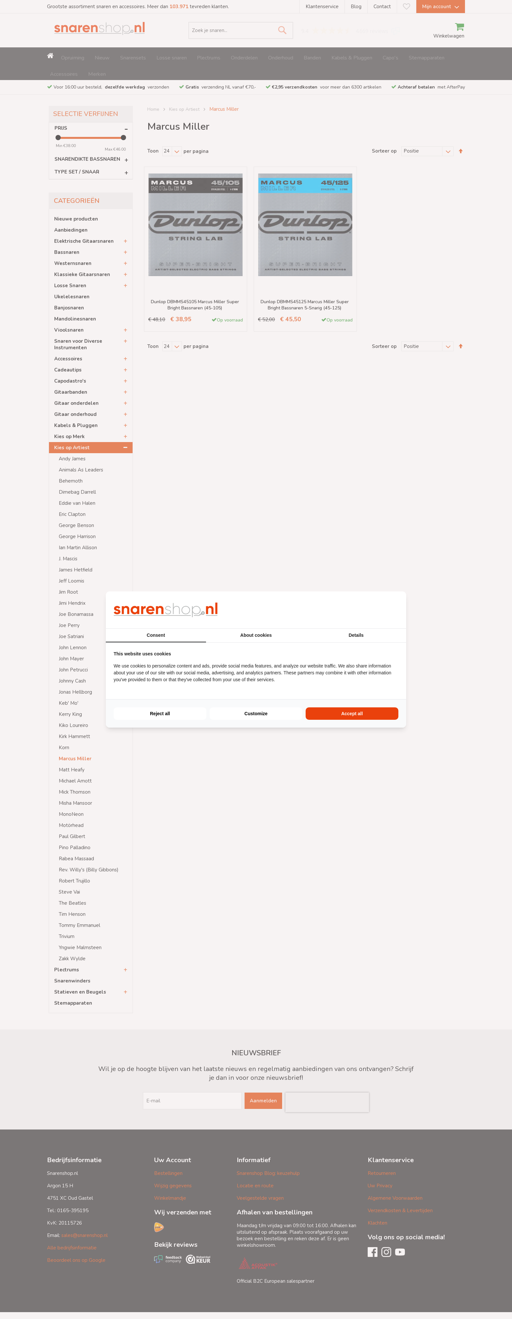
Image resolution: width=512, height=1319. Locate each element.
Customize (256, 713)
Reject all (160, 713)
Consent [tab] (156, 635)
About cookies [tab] (256, 635)
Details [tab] (356, 635)
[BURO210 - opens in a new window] (373, 609)
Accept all (352, 713)
